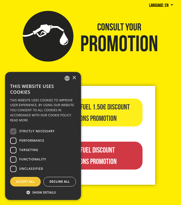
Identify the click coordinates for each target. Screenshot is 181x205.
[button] (43, 192)
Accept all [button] (25, 181)
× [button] (74, 78)
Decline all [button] (60, 181)
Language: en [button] (159, 5)
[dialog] (43, 136)
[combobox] (67, 78)
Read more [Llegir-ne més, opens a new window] (19, 120)
